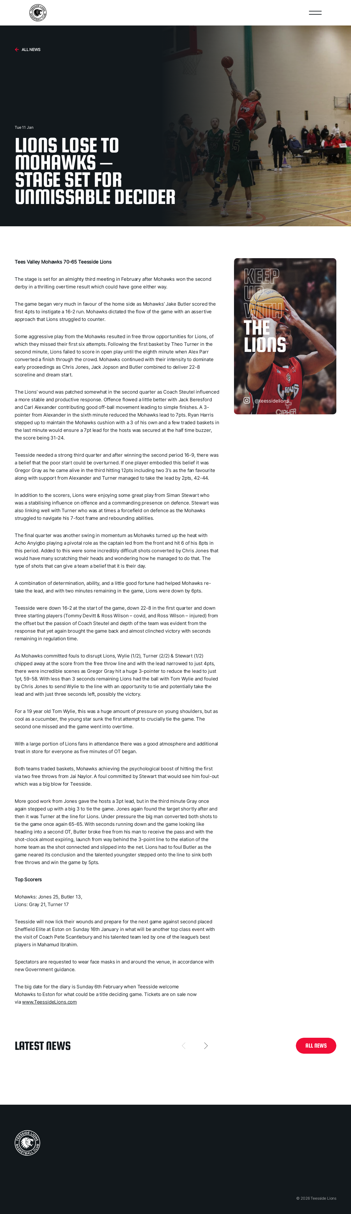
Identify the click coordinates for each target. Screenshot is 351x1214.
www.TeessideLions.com (49, 1002)
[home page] (27, 1143)
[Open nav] (315, 13)
